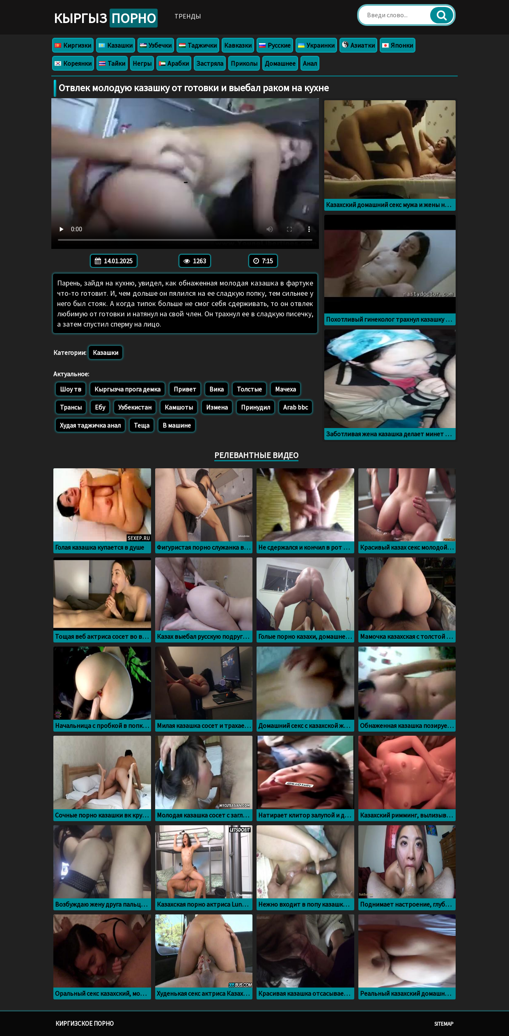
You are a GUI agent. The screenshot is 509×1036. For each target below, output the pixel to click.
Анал (310, 63)
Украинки (316, 45)
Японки (397, 45)
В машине (177, 425)
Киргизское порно (84, 1023)
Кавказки (238, 45)
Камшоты (179, 407)
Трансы (71, 407)
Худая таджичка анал (90, 425)
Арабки (174, 63)
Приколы (244, 63)
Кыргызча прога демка (127, 389)
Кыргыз (106, 18)
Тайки (112, 63)
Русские (275, 45)
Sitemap (444, 1023)
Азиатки (358, 45)
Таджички (198, 45)
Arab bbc (295, 407)
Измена (217, 407)
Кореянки (73, 63)
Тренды (187, 16)
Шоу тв (70, 389)
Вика (216, 389)
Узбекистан (134, 407)
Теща (141, 425)
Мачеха (285, 389)
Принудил (255, 407)
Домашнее (280, 63)
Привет (185, 389)
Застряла (209, 63)
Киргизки (73, 45)
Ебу (100, 407)
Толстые (249, 389)
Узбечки (156, 45)
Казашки (116, 45)
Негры (142, 63)
